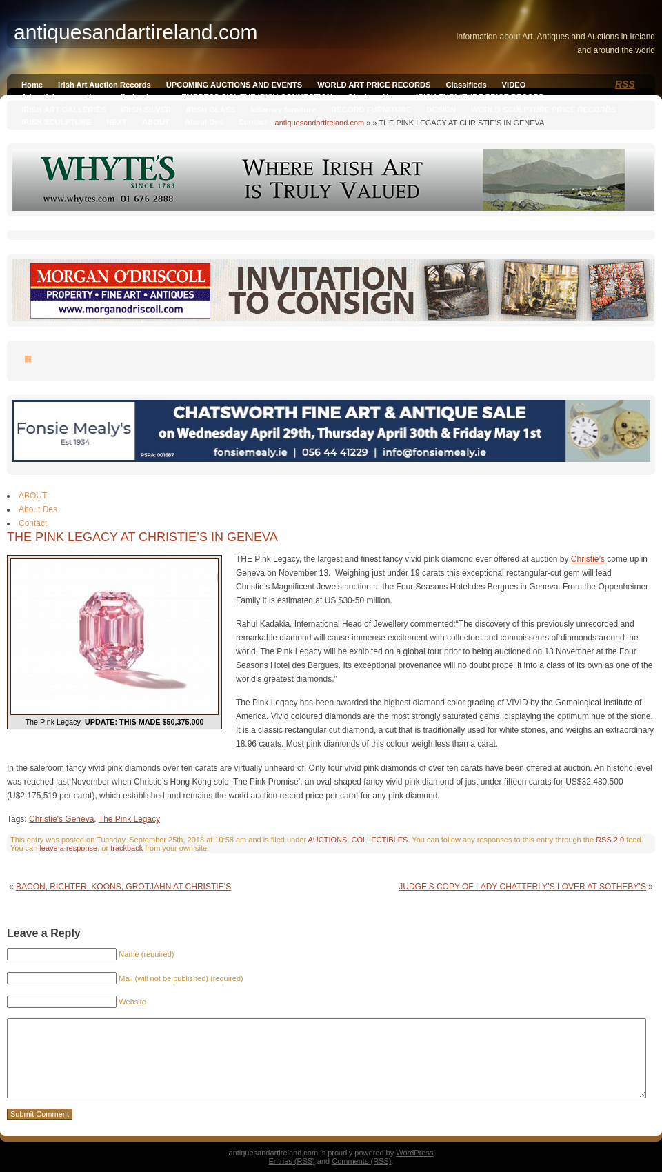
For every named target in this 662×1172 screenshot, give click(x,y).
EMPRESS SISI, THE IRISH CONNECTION (256, 97)
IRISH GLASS (210, 109)
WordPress (414, 1153)
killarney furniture (284, 109)
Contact (253, 122)
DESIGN (441, 109)
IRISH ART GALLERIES (63, 109)
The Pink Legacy (129, 819)
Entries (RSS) (292, 1161)
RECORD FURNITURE (371, 109)
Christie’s (588, 559)
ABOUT (156, 122)
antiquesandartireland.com (320, 123)
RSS (625, 84)
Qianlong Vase (374, 97)
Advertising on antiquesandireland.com (93, 97)
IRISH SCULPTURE (56, 122)
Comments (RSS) (361, 1161)
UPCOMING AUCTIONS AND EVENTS (234, 85)
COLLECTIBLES (379, 840)
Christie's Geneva (61, 819)
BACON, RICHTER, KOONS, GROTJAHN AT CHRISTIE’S (123, 886)
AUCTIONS (328, 840)
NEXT (116, 122)
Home (32, 85)
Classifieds (466, 85)
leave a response (68, 848)
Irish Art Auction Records (104, 85)
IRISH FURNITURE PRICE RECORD (480, 97)
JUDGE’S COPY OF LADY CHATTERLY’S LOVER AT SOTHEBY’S (522, 886)
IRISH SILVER (146, 109)
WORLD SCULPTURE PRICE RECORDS (543, 109)
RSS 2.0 (610, 840)
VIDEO (514, 85)
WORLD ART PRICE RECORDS (373, 85)
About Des (204, 122)
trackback (126, 848)
